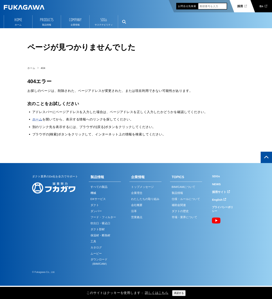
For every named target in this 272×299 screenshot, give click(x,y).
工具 (93, 241)
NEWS (216, 184)
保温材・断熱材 (100, 235)
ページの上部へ (266, 157)
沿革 (134, 211)
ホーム (37, 119)
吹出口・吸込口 (100, 223)
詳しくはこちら (156, 293)
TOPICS (178, 177)
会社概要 (136, 205)
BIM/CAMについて (183, 186)
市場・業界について (184, 217)
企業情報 (138, 177)
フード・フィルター (103, 217)
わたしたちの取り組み (145, 199)
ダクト (94, 205)
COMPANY (75, 19)
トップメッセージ (142, 186)
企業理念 (136, 192)
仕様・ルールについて (186, 199)
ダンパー (96, 211)
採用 (240, 6)
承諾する (179, 293)
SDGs (103, 19)
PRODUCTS (46, 19)
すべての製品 (98, 186)
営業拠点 (136, 217)
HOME (18, 19)
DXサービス (98, 199)
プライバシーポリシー (222, 209)
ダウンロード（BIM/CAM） (99, 261)
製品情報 (97, 177)
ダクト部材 (97, 229)
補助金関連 (179, 205)
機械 (93, 192)
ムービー (96, 253)
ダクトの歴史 (180, 211)
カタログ (96, 247)
